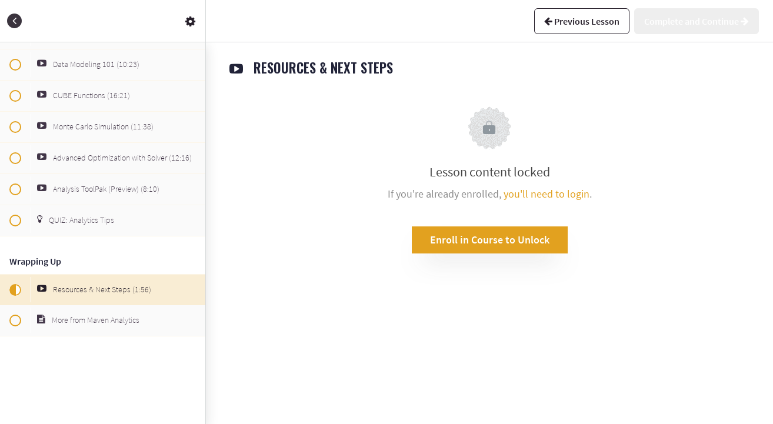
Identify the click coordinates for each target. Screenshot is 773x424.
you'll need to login (546, 194)
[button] (14, 21)
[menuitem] (190, 21)
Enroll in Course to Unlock (489, 239)
